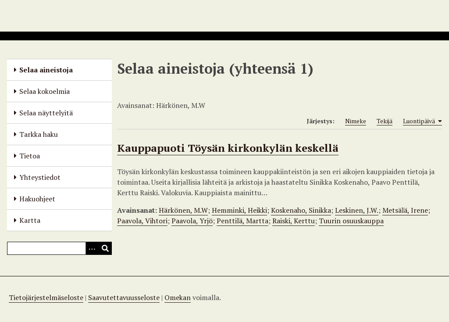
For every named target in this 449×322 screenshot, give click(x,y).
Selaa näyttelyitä (46, 113)
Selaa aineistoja (46, 70)
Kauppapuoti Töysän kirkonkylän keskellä (228, 148)
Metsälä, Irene (405, 210)
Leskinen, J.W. (356, 210)
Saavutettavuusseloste (124, 297)
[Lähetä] (105, 248)
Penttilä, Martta (242, 220)
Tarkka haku (38, 134)
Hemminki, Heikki (239, 210)
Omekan (177, 297)
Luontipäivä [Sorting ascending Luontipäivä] (422, 121)
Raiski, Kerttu (293, 220)
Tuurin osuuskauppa (351, 220)
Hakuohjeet (37, 199)
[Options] (92, 248)
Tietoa (29, 156)
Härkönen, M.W (183, 210)
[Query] (59, 248)
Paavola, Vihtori (142, 220)
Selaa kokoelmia (44, 91)
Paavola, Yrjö (192, 220)
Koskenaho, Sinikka (301, 210)
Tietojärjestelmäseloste (46, 297)
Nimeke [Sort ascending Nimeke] (355, 121)
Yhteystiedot (40, 177)
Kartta (29, 220)
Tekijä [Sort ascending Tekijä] (384, 121)
